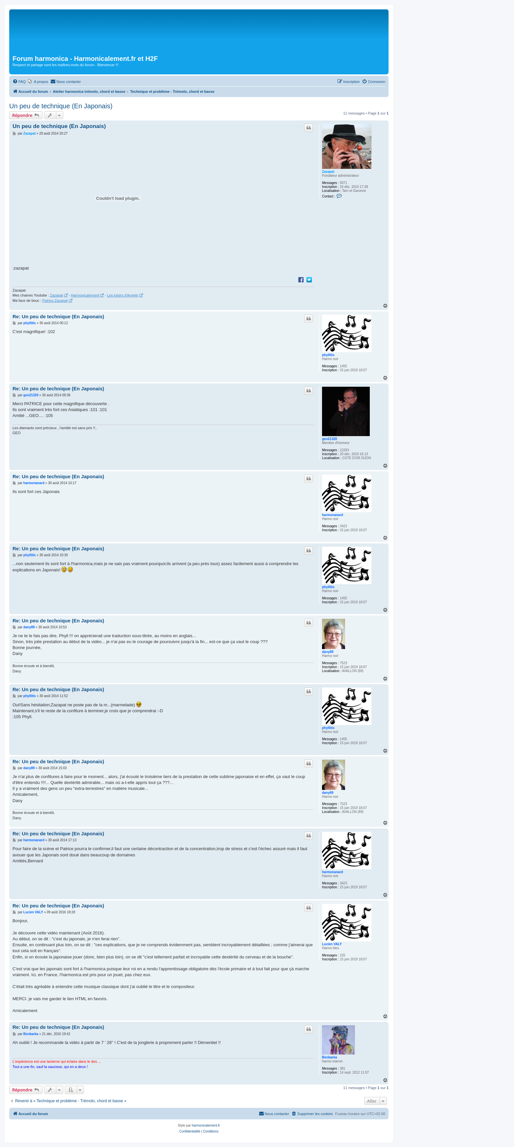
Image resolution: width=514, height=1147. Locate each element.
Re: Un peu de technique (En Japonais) (58, 316)
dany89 (327, 652)
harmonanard (332, 515)
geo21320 (329, 439)
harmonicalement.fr (206, 1125)
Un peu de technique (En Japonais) (61, 106)
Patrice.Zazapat (55, 300)
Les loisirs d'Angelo (122, 295)
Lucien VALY (332, 944)
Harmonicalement (85, 295)
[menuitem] (19, 82)
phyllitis (328, 355)
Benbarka (329, 1057)
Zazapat (328, 171)
